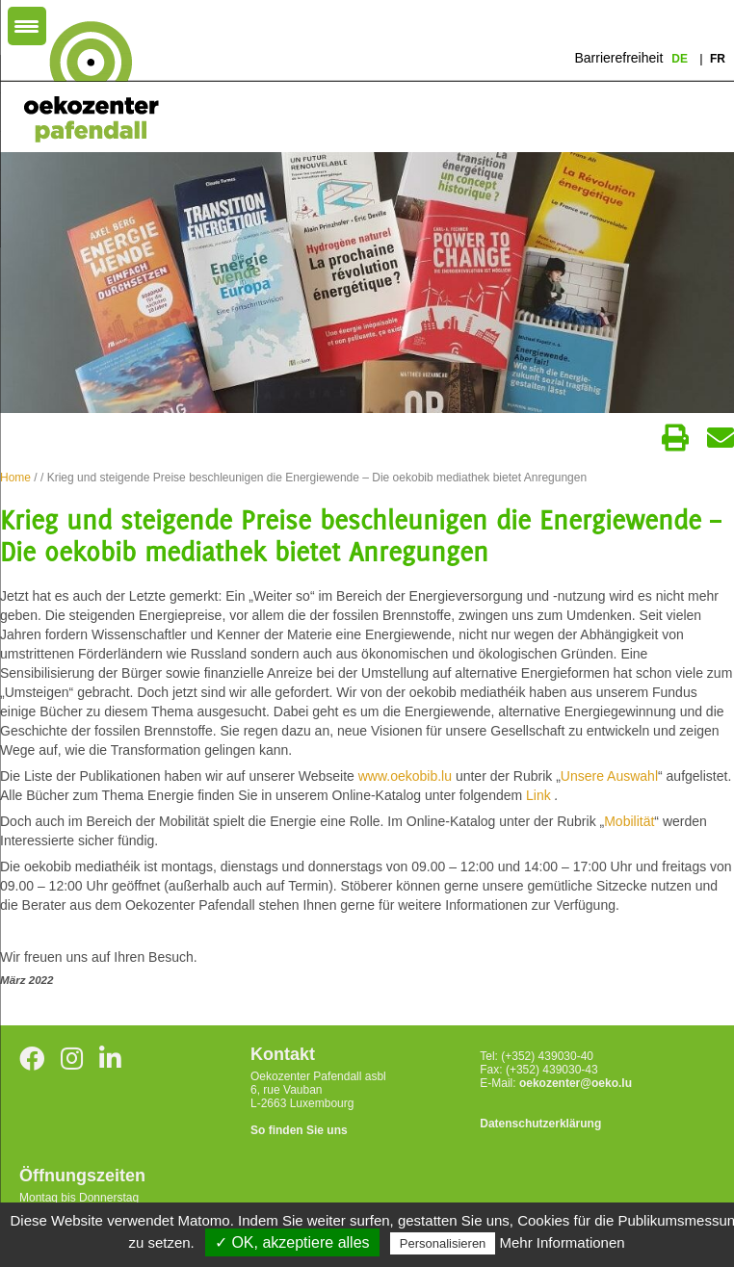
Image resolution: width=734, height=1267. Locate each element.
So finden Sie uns (299, 1130)
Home (15, 477)
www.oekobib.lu (405, 776)
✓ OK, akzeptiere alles (292, 1242)
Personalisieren (443, 1243)
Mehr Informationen (562, 1242)
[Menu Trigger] (27, 26)
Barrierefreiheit (618, 57)
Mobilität (629, 821)
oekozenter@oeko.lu (575, 1083)
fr (717, 58)
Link (540, 795)
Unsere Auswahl (609, 776)
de (681, 58)
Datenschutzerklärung (540, 1123)
